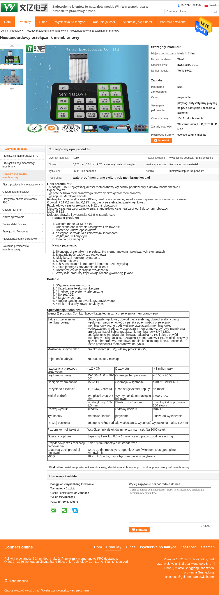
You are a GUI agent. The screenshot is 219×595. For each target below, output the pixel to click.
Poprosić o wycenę (173, 22)
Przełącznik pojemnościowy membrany (18, 165)
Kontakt (163, 140)
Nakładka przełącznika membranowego (15, 247)
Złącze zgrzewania (13, 217)
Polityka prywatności (18, 558)
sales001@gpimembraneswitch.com (190, 577)
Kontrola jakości (104, 22)
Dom (7, 22)
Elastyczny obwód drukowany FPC (19, 201)
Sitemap (208, 547)
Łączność (189, 547)
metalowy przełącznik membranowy (85, 467)
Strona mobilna (16, 581)
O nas (43, 22)
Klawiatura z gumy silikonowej (19, 238)
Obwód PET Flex (12, 209)
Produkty (25, 22)
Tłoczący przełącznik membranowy (45, 30)
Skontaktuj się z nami (137, 22)
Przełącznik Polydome (15, 231)
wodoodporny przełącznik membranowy (166, 467)
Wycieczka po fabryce (70, 22)
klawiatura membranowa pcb (124, 467)
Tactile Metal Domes (14, 224)
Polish (213, 5)
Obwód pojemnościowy (15, 191)
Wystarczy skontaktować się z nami (65, 590)
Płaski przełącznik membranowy (21, 184)
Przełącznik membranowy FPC (20, 155)
